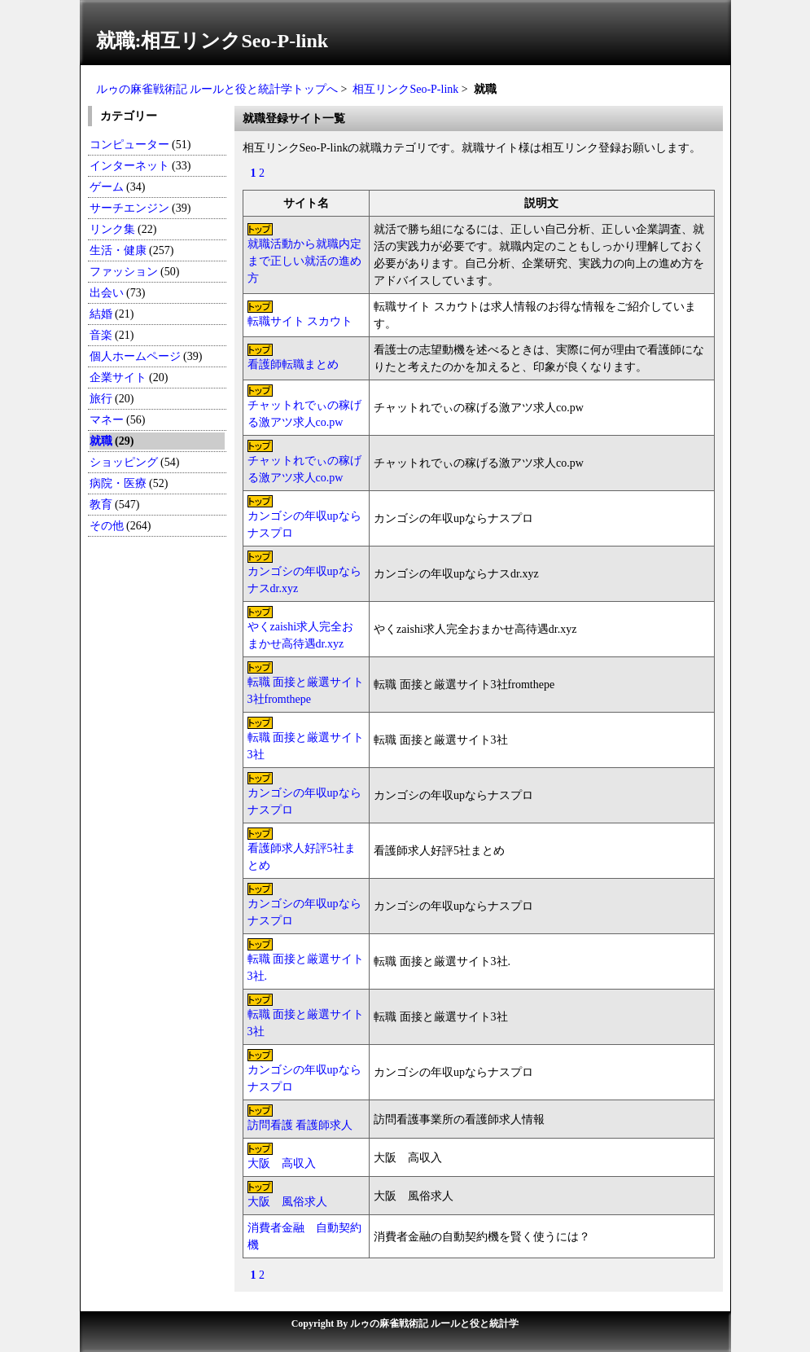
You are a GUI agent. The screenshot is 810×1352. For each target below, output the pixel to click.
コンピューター (129, 144)
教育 (101, 504)
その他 (107, 526)
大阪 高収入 (281, 1163)
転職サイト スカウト (300, 321)
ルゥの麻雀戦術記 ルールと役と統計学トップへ (217, 89)
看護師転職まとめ (293, 364)
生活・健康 (118, 250)
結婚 (101, 314)
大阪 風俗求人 (287, 1202)
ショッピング (124, 462)
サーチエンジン (129, 208)
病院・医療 (118, 483)
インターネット (131, 166)
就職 (101, 441)
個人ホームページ (135, 356)
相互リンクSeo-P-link (405, 89)
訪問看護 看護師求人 (300, 1125)
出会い (107, 293)
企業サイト (118, 377)
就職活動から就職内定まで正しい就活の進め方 (304, 261)
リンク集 (112, 229)
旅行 (101, 399)
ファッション (124, 272)
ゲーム (107, 187)
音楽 (101, 335)
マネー (107, 420)
